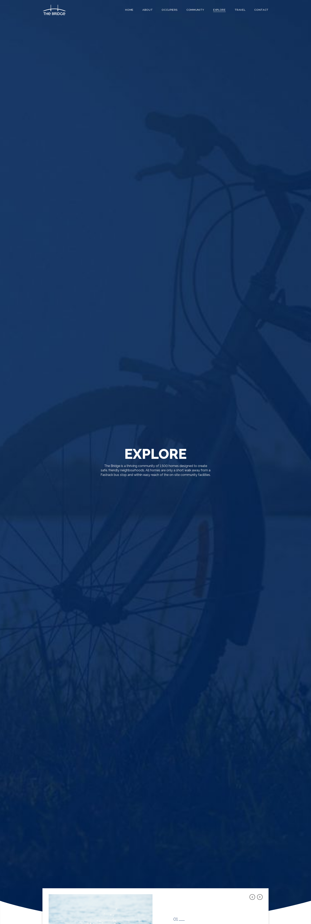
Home (129, 9)
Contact (261, 9)
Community (195, 9)
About (147, 9)
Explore (219, 9)
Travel (240, 9)
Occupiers (170, 9)
